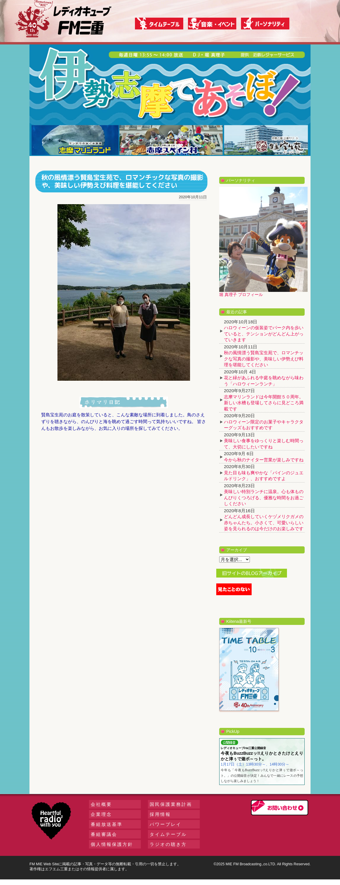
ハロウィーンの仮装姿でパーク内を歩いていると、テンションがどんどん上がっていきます (263, 333)
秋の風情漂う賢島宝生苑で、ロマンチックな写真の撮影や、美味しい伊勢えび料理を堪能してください (263, 358)
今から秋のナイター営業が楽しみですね (263, 459)
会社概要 (101, 804)
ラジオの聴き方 (168, 844)
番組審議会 (104, 834)
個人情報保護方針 (112, 844)
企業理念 (101, 814)
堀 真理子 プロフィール (241, 294)
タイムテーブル (168, 834)
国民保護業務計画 (171, 804)
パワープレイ (165, 824)
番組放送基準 (107, 824)
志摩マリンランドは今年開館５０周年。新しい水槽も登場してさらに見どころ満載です (263, 402)
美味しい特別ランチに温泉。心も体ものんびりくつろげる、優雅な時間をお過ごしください (263, 497)
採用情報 (160, 814)
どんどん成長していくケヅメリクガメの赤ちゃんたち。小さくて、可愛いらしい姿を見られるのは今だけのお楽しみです (263, 522)
